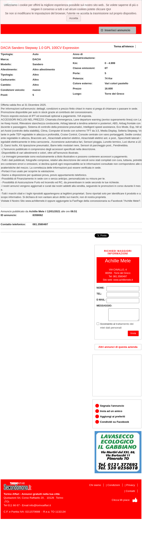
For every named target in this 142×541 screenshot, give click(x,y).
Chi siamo (95, 485)
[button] (117, 30)
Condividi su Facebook (114, 421)
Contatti (130, 491)
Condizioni (113, 485)
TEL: (99, 293)
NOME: (101, 287)
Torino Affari (11, 494)
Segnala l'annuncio (112, 405)
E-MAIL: (101, 299)
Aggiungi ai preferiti (112, 416)
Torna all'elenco (124, 46)
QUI (108, 9)
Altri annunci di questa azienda (117, 346)
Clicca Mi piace (121, 499)
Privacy (130, 485)
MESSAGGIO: (104, 305)
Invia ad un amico (111, 411)
